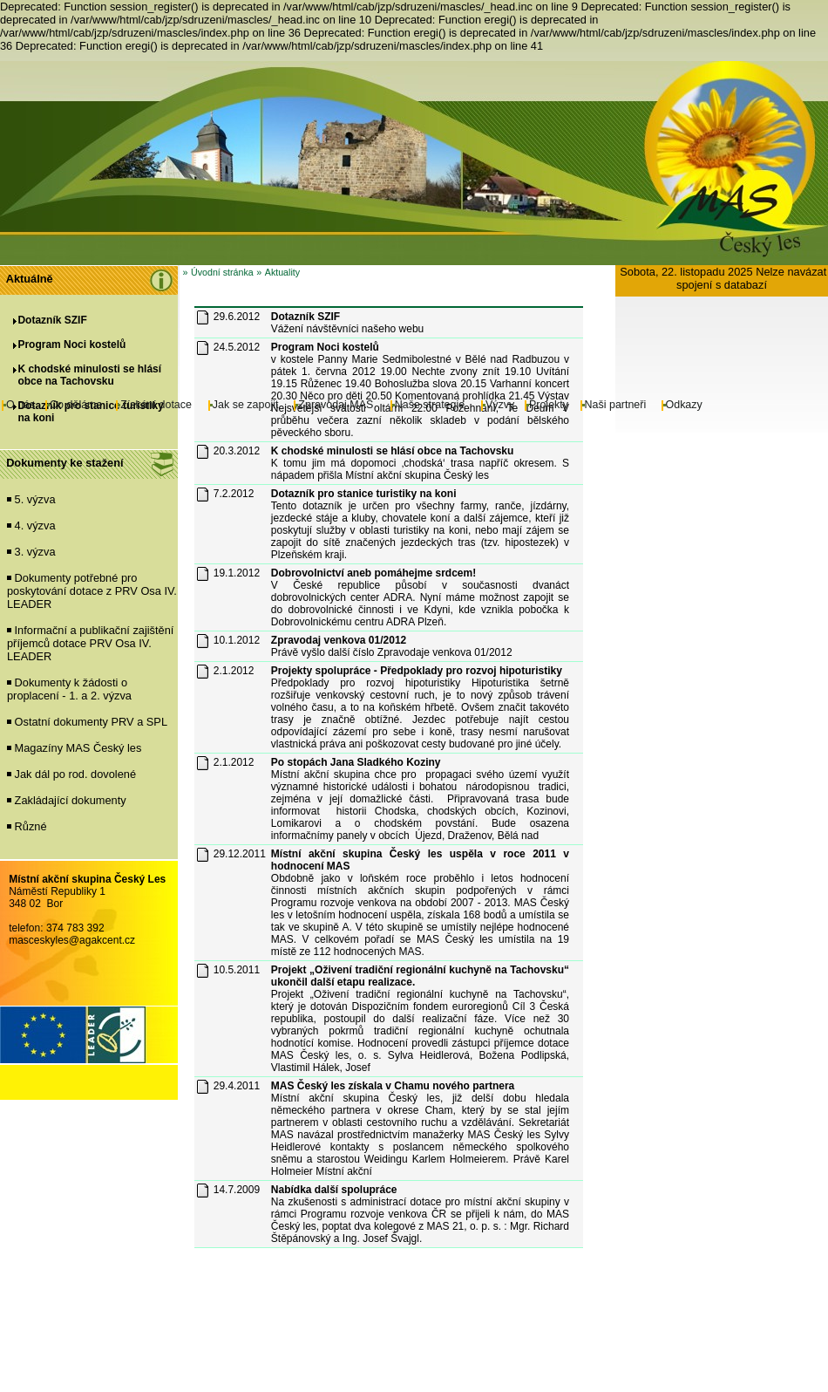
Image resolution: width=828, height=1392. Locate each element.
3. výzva (35, 551)
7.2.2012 (234, 494)
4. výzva (35, 525)
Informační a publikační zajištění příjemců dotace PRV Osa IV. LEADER (90, 643)
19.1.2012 (237, 573)
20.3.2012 (237, 451)
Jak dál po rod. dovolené (75, 774)
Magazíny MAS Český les (78, 747)
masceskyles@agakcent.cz (72, 940)
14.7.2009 (237, 1190)
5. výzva (35, 499)
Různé (31, 826)
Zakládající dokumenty (70, 800)
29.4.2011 (237, 1086)
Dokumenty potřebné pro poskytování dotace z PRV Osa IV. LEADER (92, 591)
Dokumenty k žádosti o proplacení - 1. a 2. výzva (69, 689)
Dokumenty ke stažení (64, 462)
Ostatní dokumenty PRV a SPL (91, 721)
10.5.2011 (237, 970)
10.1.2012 (237, 640)
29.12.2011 (240, 854)
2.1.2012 (234, 671)
